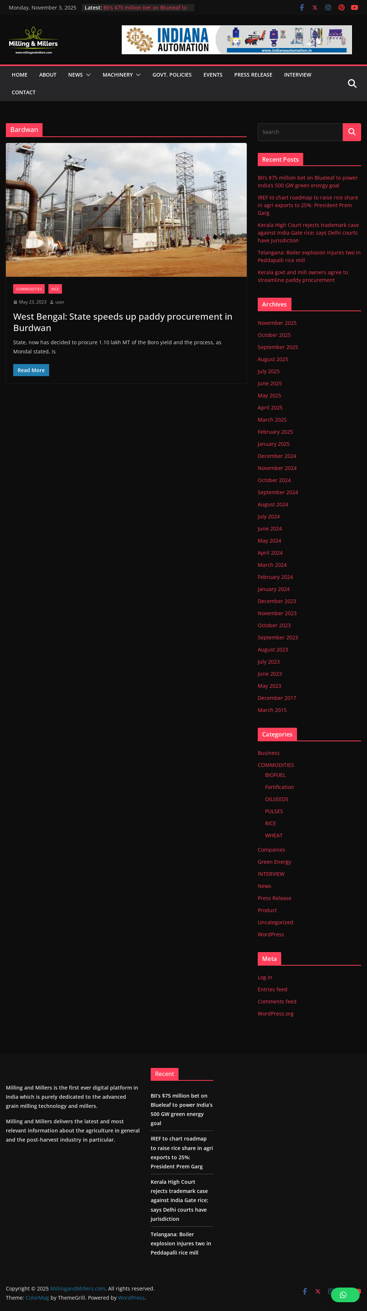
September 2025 (278, 347)
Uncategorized (275, 922)
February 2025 (275, 431)
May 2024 (269, 540)
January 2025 (274, 443)
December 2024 (277, 455)
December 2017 (277, 697)
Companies (271, 849)
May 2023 (269, 685)
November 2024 (277, 467)
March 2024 (272, 564)
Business (269, 752)
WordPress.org (276, 1013)
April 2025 (270, 407)
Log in (265, 977)
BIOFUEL (275, 774)
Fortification (279, 786)
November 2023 (277, 613)
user (60, 302)
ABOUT (47, 74)
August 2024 (273, 504)
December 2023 (277, 601)
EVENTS (213, 74)
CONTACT (24, 92)
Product (267, 910)
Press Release (274, 898)
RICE (55, 288)
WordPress (271, 934)
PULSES (274, 811)
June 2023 (270, 673)
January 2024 (274, 588)
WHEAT (274, 835)
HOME (19, 74)
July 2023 (269, 661)
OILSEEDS (277, 799)
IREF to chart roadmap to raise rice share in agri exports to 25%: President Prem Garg (308, 205)
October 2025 (274, 334)
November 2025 (277, 322)
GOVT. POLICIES (172, 74)
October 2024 (274, 480)
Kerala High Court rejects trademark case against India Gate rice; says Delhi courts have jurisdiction (308, 232)
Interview (297, 74)
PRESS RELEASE (253, 74)
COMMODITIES (29, 288)
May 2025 (269, 395)
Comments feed (277, 1001)
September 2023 (278, 637)
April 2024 (270, 552)
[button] (87, 75)
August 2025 (273, 359)
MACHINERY (118, 74)
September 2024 (278, 492)
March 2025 (272, 419)
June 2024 (270, 528)
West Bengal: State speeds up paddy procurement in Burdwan (122, 322)
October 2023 (274, 625)
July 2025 (269, 371)
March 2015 (272, 709)
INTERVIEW (271, 873)
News (264, 885)
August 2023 (273, 649)
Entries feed (272, 989)
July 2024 (269, 516)
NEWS (75, 74)
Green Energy (274, 861)
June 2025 (270, 383)
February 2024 (275, 576)
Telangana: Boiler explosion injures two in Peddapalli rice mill (181, 1243)
